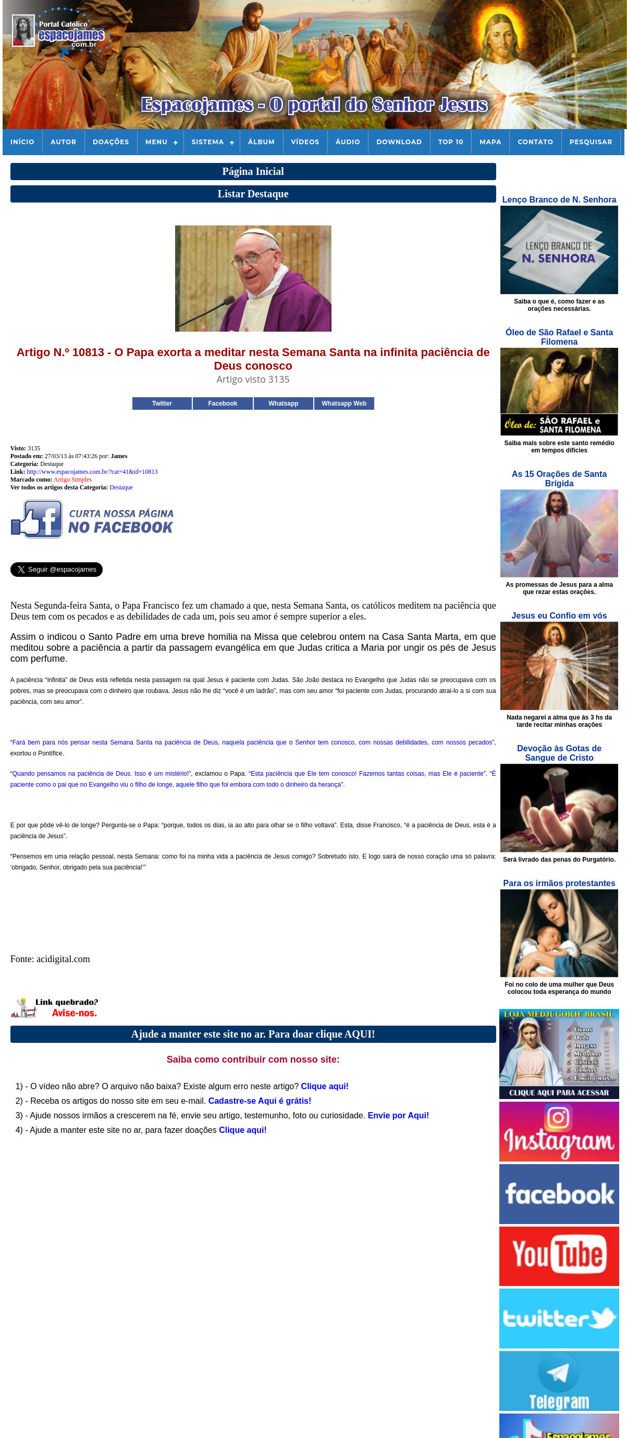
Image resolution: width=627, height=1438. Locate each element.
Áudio (348, 142)
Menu (156, 142)
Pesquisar (591, 142)
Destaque (121, 487)
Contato (535, 142)
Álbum (261, 142)
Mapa (490, 142)
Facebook (222, 403)
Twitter (162, 403)
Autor (64, 142)
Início (22, 142)
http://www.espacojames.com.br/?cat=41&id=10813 (92, 471)
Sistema (208, 142)
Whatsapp (283, 403)
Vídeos (305, 142)
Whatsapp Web (344, 403)
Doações (111, 142)
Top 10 (450, 142)
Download (399, 142)
